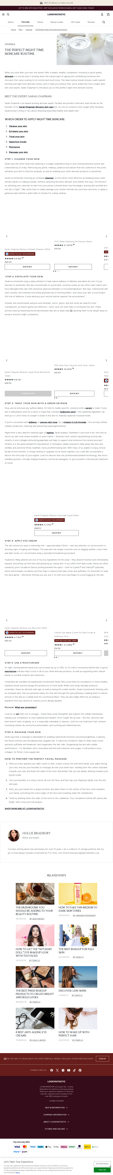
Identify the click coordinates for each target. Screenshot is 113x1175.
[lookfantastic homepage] (56, 14)
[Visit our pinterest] (80, 1074)
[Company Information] (56, 1118)
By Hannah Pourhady (84, 919)
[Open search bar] (8, 14)
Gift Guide (75, 22)
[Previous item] (7, 237)
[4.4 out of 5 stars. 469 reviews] (63, 649)
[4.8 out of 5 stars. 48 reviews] (13, 260)
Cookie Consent (56, 1105)
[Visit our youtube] (69, 1074)
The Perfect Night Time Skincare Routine (51, 30)
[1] (71, 312)
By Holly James (38, 1044)
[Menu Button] (3, 14)
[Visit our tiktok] (74, 1074)
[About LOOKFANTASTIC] (56, 1125)
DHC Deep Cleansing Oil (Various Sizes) (73, 251)
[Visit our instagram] (63, 1074)
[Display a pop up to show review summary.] (23, 259)
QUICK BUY (28, 268)
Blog (21, 30)
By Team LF (34, 964)
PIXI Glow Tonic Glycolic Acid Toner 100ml (74, 374)
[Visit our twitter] (57, 1074)
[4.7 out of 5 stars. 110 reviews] (41, 529)
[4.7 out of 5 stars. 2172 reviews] (63, 254)
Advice (11, 22)
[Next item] (106, 237)
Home (13, 30)
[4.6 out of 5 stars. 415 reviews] (63, 377)
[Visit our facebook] (51, 1074)
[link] (102, 14)
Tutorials (25, 22)
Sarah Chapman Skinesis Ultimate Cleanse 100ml (27, 251)
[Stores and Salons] (56, 1133)
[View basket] (108, 14)
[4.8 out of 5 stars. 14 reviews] (13, 381)
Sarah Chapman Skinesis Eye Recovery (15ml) (26, 636)
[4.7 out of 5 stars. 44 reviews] (13, 646)
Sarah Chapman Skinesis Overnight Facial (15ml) (55, 519)
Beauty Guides (57, 22)
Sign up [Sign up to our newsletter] (102, 1063)
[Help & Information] (56, 1111)
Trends (40, 22)
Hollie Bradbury (37, 837)
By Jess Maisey (36, 923)
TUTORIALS (10, 44)
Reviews (91, 22)
